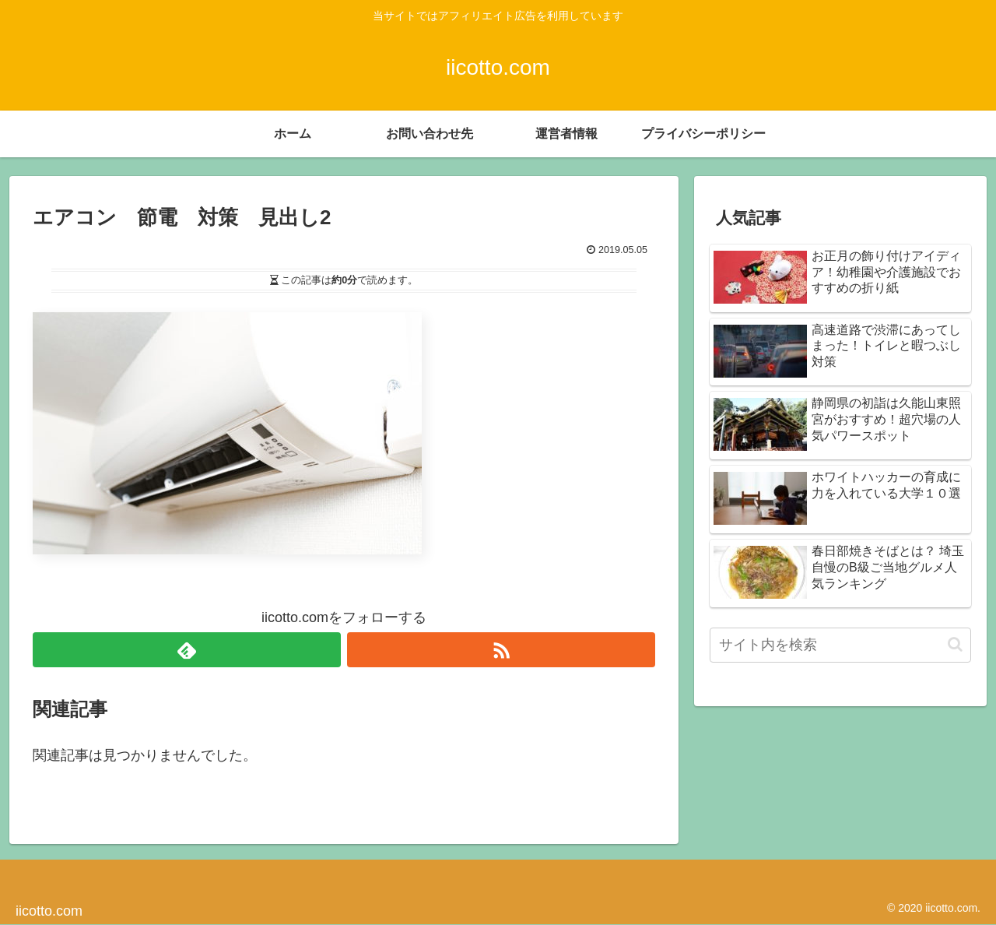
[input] (840, 645)
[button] (955, 644)
